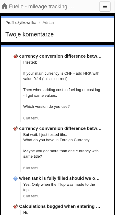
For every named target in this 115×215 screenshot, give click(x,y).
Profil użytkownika (20, 22)
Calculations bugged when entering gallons (65, 206)
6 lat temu (31, 118)
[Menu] (105, 6)
